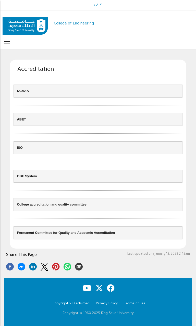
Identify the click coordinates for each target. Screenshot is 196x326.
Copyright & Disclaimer (71, 304)
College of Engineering (74, 24)
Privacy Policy (107, 304)
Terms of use (134, 304)
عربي (98, 5)
